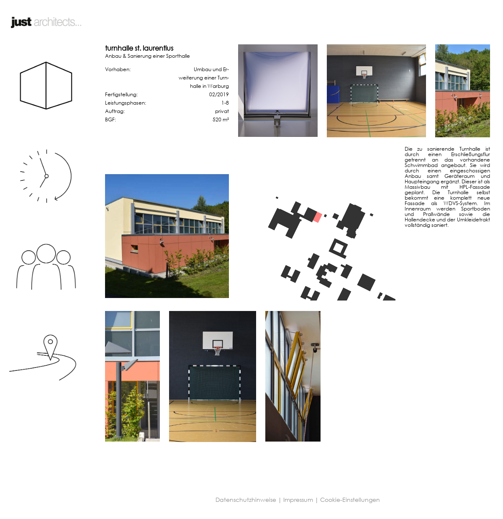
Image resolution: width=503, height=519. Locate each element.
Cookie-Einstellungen (350, 500)
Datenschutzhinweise (246, 500)
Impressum (298, 500)
